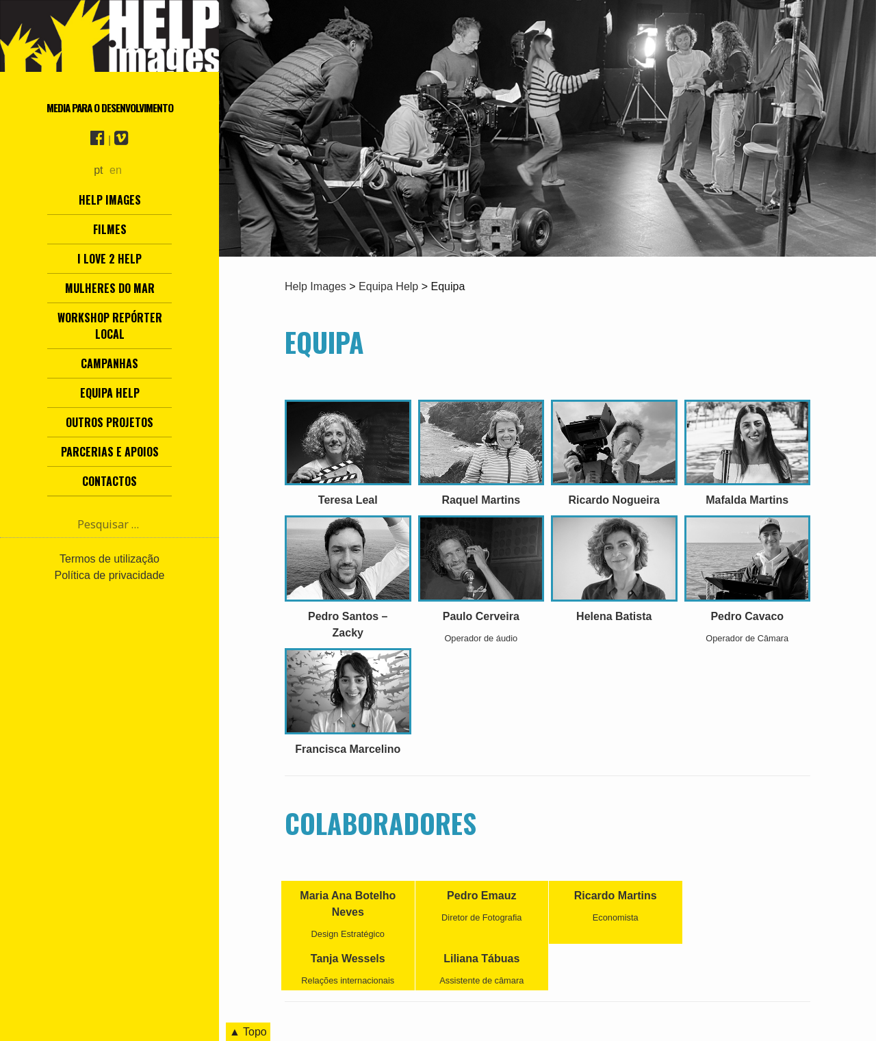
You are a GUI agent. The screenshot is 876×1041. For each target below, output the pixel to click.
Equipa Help (110, 393)
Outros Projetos (109, 422)
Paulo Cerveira (481, 616)
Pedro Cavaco (747, 616)
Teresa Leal (348, 500)
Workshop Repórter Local (109, 325)
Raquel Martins (480, 500)
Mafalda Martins (747, 500)
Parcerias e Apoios (110, 452)
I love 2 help (109, 258)
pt (98, 170)
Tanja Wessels (348, 958)
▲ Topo (248, 1032)
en (116, 170)
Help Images (110, 200)
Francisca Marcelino (347, 749)
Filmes (110, 229)
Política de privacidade (110, 575)
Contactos (109, 481)
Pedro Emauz (481, 895)
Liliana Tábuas (481, 958)
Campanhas (109, 363)
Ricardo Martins (615, 895)
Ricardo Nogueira (614, 500)
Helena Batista (614, 616)
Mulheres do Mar (110, 288)
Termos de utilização (109, 559)
